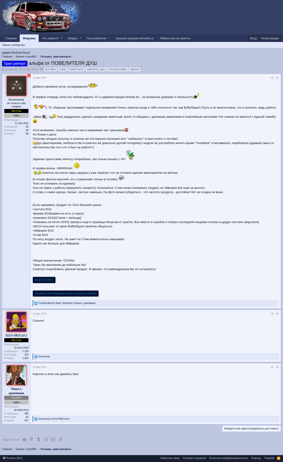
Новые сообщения (13, 44)
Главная (11, 38)
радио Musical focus (16, 52)
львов (62, 69)
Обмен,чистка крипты (175, 38)
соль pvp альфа (117, 69)
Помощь (256, 458)
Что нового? (50, 38)
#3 (277, 367)
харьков (134, 69)
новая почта (76, 69)
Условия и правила (194, 458)
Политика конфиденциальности (228, 458)
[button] (62, 38)
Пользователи (96, 38)
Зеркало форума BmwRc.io (134, 38)
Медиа (72, 38)
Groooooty (11, 69)
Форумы (29, 38)
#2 (277, 313)
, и (66, 303)
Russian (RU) (12, 458)
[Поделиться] (272, 78)
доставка (50, 69)
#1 (277, 77)
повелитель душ (96, 69)
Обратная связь (170, 458)
